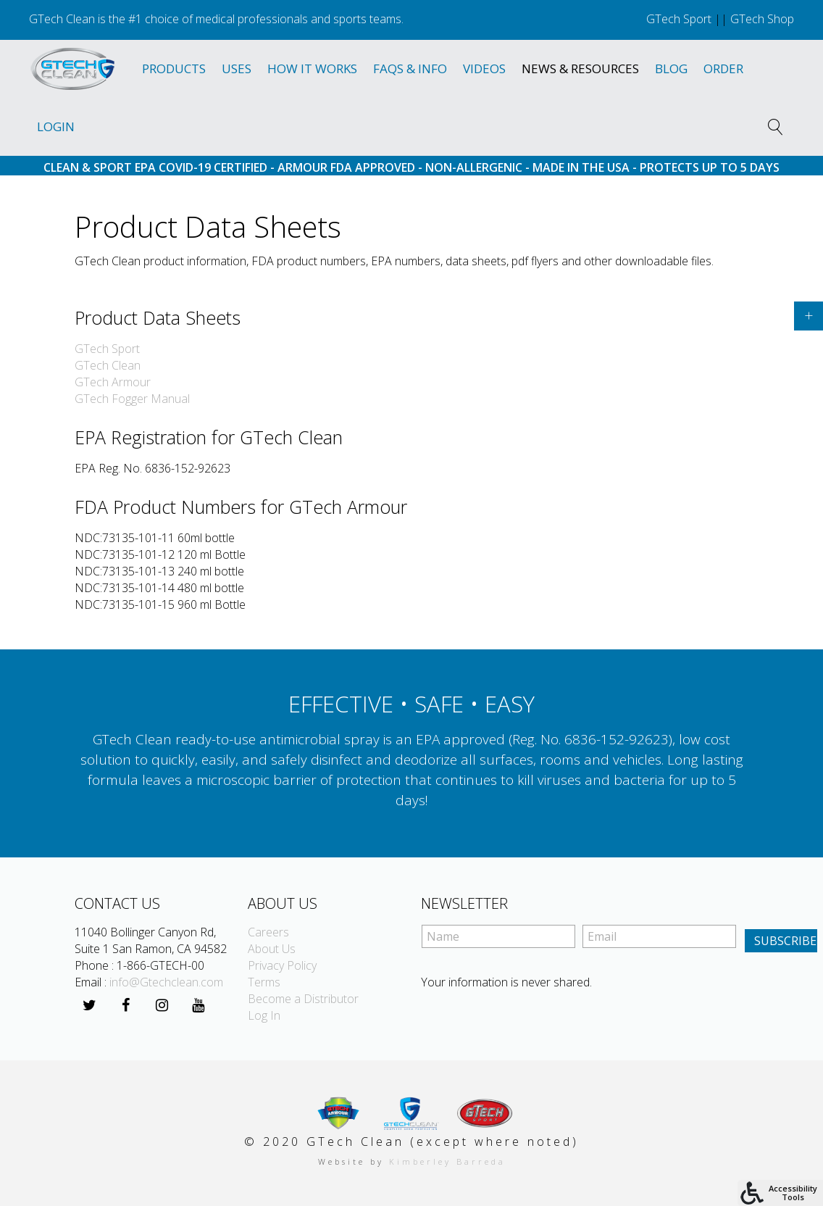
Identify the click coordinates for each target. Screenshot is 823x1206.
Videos (484, 68)
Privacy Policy (282, 965)
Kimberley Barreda (447, 1161)
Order (723, 68)
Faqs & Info (410, 68)
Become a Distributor (303, 999)
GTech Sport (678, 19)
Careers (268, 932)
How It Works (312, 68)
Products (174, 68)
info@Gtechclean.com (166, 982)
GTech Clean (108, 365)
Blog (671, 68)
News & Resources (580, 68)
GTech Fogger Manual (132, 399)
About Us (272, 949)
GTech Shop (762, 19)
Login (56, 126)
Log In (264, 1015)
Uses (236, 68)
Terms (264, 982)
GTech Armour (113, 382)
